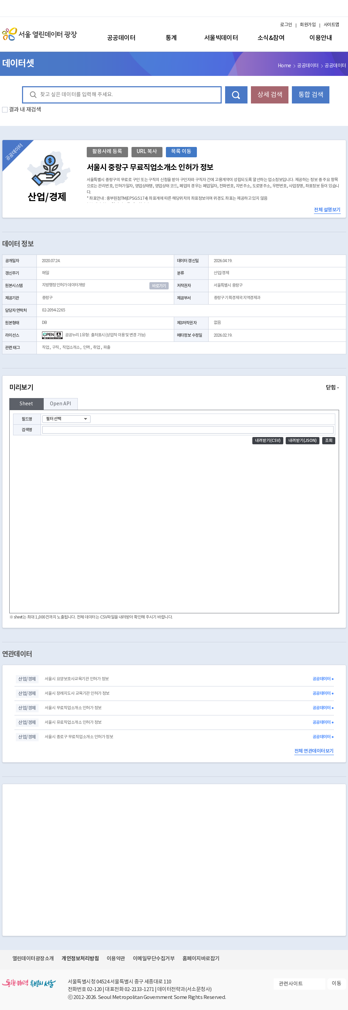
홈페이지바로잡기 (201, 959)
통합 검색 (310, 95)
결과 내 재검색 (25, 109)
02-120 (94, 989)
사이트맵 (331, 25)
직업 (45, 347)
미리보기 (174, 388)
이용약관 (116, 959)
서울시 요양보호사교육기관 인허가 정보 (77, 679)
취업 (96, 347)
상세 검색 (269, 95)
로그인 (286, 25)
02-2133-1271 (139, 989)
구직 (55, 347)
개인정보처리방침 (80, 958)
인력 (86, 347)
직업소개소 (71, 347)
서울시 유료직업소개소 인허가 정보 (73, 722)
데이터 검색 (236, 94)
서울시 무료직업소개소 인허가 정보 (73, 708)
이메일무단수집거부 (154, 959)
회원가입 (308, 25)
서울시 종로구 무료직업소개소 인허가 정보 (79, 737)
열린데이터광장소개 (33, 959)
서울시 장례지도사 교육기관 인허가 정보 (77, 693)
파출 (106, 347)
